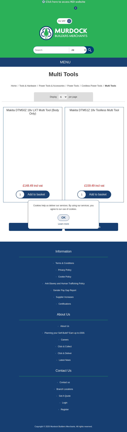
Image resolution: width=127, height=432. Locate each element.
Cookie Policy (64, 277)
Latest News (65, 360)
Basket (73, 10)
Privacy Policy (65, 270)
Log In (63, 10)
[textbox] (60, 50)
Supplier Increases (64, 297)
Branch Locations (65, 389)
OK (63, 217)
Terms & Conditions (64, 263)
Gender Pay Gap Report (64, 290)
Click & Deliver (65, 353)
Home (14, 86)
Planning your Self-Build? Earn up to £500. (65, 333)
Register (54, 10)
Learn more (63, 224)
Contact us (65, 382)
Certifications (65, 304)
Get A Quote (64, 396)
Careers (65, 339)
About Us (64, 326)
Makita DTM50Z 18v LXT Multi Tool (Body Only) (32, 112)
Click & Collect (65, 346)
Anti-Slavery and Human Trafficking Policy (64, 283)
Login (64, 402)
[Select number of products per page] (62, 97)
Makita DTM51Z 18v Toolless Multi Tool (94, 110)
